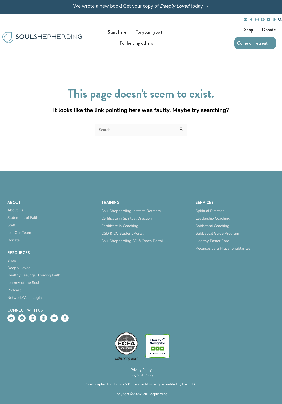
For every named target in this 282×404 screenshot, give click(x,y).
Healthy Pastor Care (212, 240)
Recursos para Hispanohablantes (223, 248)
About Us (15, 210)
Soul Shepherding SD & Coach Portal (132, 240)
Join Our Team (19, 232)
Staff (11, 225)
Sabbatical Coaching (212, 225)
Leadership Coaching (213, 218)
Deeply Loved (19, 267)
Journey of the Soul (23, 282)
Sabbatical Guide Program (217, 233)
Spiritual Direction (210, 210)
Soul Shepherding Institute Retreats (131, 210)
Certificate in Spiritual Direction (126, 218)
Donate (13, 240)
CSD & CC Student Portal (122, 233)
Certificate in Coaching (119, 225)
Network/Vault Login (24, 297)
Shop (11, 260)
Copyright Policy (141, 375)
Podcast (14, 290)
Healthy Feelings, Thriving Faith (33, 275)
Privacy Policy (141, 369)
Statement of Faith (22, 217)
